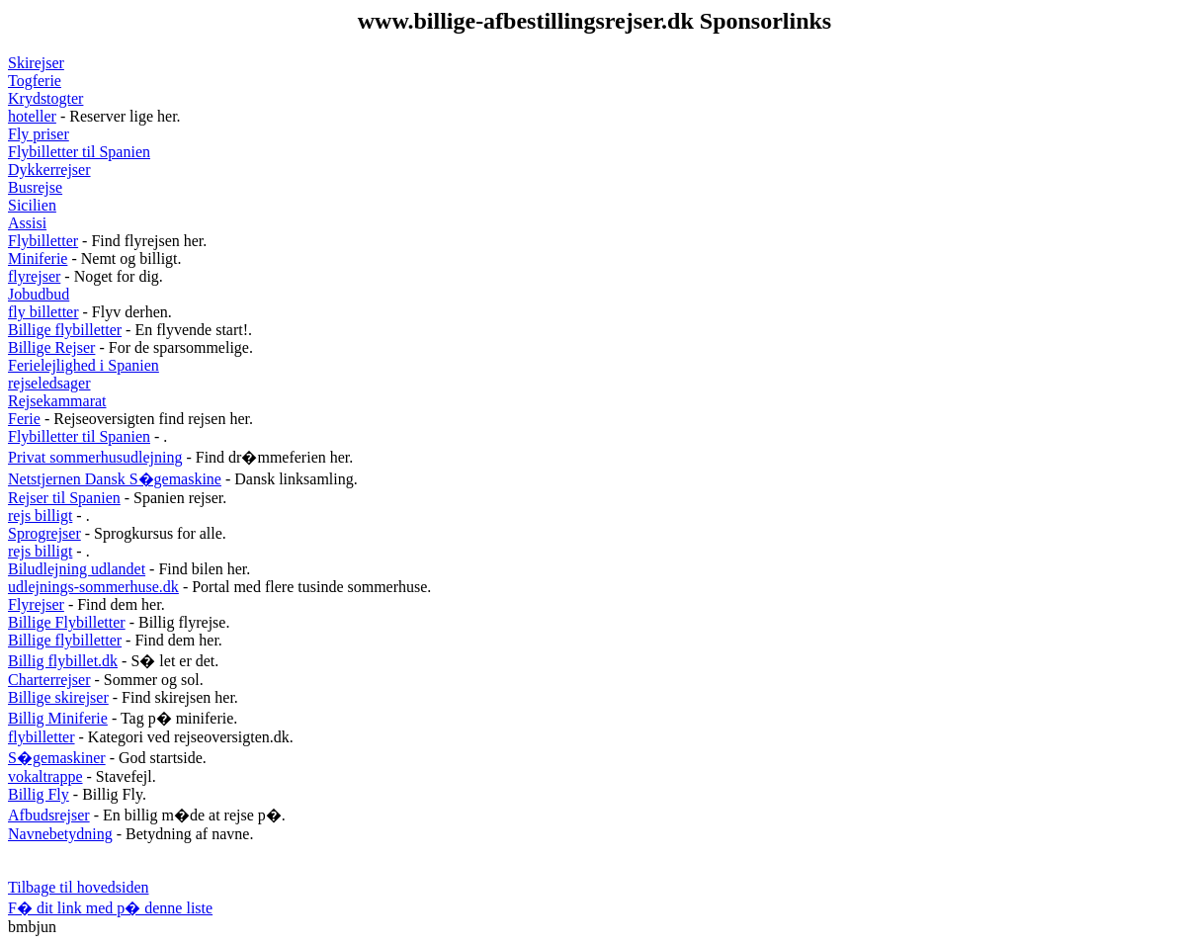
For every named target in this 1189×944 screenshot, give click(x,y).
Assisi (27, 223)
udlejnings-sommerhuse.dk (93, 586)
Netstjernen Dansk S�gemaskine (114, 479)
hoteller (32, 116)
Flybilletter (43, 240)
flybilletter (41, 737)
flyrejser (34, 276)
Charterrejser (49, 679)
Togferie (34, 80)
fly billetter (43, 311)
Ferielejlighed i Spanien (83, 365)
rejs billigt (40, 515)
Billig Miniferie (58, 718)
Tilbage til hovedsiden (78, 887)
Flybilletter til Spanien (79, 151)
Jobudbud (38, 294)
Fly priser (38, 134)
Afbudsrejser (49, 815)
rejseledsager (49, 383)
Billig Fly (38, 794)
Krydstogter (45, 98)
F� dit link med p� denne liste (110, 908)
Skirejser (36, 62)
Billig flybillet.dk (63, 660)
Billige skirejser (58, 697)
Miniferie (37, 258)
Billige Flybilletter (67, 622)
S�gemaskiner (57, 757)
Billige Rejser (51, 347)
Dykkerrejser (49, 169)
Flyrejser (36, 604)
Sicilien (32, 205)
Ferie (24, 418)
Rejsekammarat (57, 400)
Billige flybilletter (65, 329)
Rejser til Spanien (64, 497)
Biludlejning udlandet (76, 568)
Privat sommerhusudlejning (95, 457)
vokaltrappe (45, 776)
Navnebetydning (60, 833)
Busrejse (35, 187)
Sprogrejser (44, 533)
